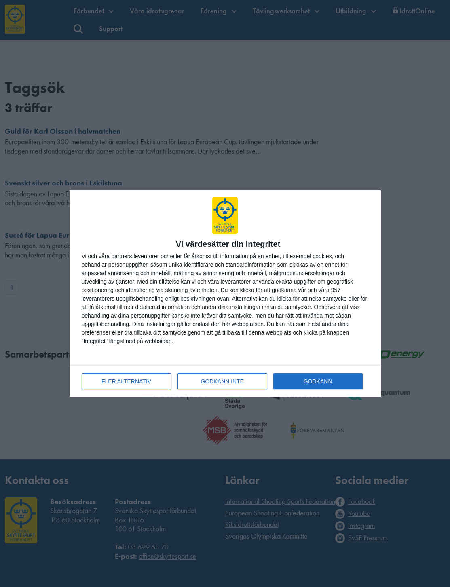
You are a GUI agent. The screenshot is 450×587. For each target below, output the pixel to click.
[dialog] (225, 293)
